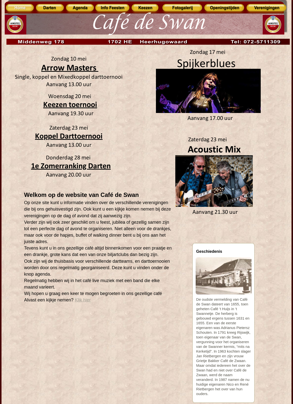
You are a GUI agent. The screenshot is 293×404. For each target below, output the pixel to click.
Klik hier (83, 299)
